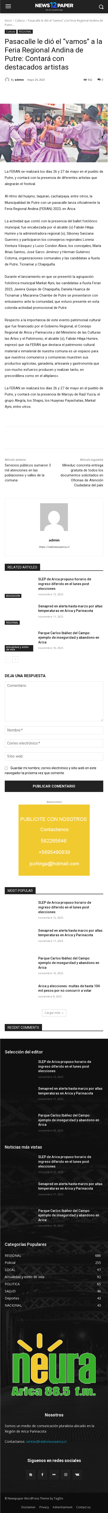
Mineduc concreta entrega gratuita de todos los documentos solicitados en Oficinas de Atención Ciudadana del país (82, 475)
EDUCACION (13, 595)
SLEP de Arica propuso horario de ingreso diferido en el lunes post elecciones (64, 583)
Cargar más (54, 1013)
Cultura (20, 21)
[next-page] (15, 659)
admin (19, 79)
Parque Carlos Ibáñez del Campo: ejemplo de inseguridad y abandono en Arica (68, 637)
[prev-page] (8, 659)
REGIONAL (25, 32)
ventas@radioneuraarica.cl (46, 1441)
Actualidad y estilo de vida (17, 648)
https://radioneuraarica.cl (54, 547)
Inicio (8, 21)
